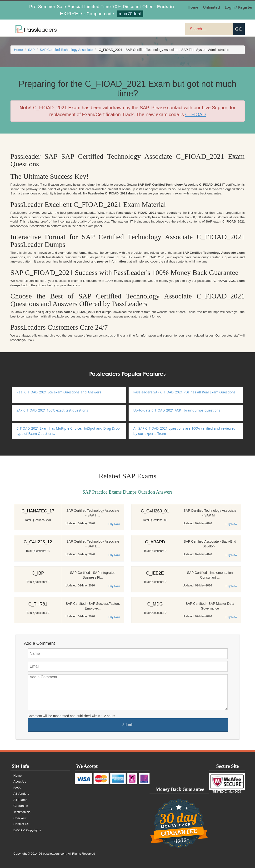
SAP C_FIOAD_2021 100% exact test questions (52, 410)
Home (18, 50)
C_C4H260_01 (155, 511)
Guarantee (21, 806)
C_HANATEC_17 (37, 511)
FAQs (17, 787)
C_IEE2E (155, 573)
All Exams (20, 800)
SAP (31, 50)
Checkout (20, 818)
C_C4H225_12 (38, 542)
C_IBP (38, 573)
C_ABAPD (155, 542)
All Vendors (21, 793)
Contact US (21, 824)
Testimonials (22, 812)
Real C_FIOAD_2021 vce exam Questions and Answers (58, 392)
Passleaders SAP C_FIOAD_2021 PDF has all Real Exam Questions (184, 392)
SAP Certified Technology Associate (66, 50)
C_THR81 (37, 604)
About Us (20, 781)
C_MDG (155, 604)
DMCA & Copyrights (27, 830)
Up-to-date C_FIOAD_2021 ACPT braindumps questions (176, 410)
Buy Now (114, 524)
